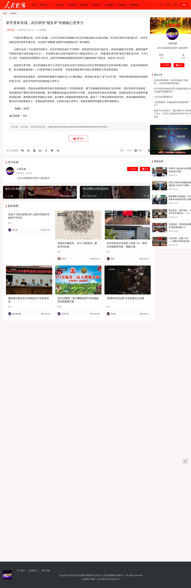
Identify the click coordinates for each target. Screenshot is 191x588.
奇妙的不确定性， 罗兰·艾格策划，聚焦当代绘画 (77, 245)
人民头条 (10, 30)
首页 (34, 5)
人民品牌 (121, 5)
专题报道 (134, 5)
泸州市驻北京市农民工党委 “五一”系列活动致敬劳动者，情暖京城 (127, 245)
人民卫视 (59, 5)
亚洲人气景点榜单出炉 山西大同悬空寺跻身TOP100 (28, 216)
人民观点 (84, 5)
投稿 (184, 5)
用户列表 (45, 570)
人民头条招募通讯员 (163, 97)
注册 (175, 5)
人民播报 (71, 5)
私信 (145, 169)
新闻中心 (44, 5)
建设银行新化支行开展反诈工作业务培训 (28, 300)
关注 (133, 169)
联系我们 (33, 570)
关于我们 (21, 570)
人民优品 (109, 5)
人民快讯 (96, 5)
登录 (168, 5)
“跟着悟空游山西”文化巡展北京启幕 (125, 298)
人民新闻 (42, 30)
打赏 (137, 150)
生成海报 (12, 150)
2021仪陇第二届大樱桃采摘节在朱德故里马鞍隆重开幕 (78, 300)
